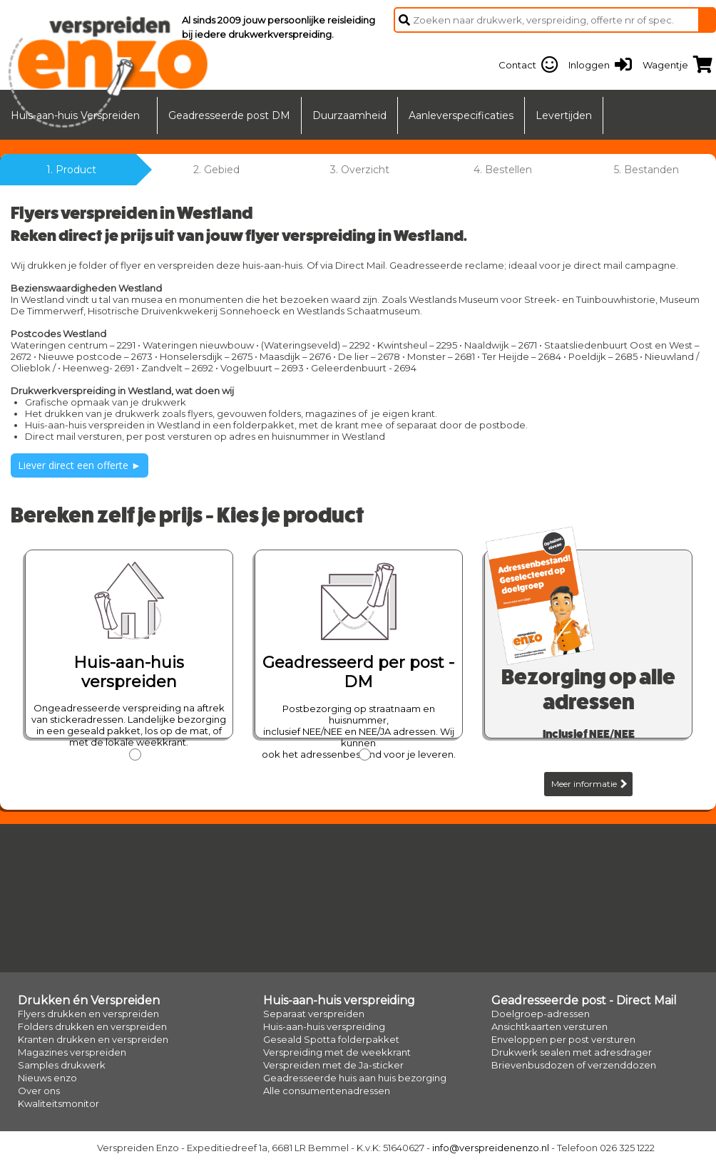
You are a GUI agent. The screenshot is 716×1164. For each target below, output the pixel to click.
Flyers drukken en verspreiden (88, 1013)
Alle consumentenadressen (326, 1090)
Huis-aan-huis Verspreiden (75, 115)
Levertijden (564, 115)
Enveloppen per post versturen (563, 1039)
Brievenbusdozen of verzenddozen (573, 1065)
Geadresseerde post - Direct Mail (584, 1000)
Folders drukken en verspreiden (92, 1026)
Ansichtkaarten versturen (549, 1026)
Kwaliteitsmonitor (58, 1103)
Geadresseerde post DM (229, 115)
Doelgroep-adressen (540, 1013)
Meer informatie (589, 783)
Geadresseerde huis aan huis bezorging (354, 1077)
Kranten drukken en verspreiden (93, 1039)
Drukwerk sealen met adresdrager (571, 1052)
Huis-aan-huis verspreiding (339, 1000)
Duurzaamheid (349, 115)
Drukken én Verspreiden (89, 1000)
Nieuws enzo (47, 1077)
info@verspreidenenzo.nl (490, 1147)
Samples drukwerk (62, 1065)
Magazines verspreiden (72, 1052)
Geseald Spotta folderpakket (331, 1039)
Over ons (39, 1090)
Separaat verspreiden (313, 1013)
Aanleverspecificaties (461, 115)
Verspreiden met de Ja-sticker (333, 1065)
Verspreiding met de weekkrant (337, 1052)
